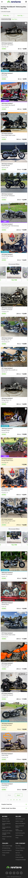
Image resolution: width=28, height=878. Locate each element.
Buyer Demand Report (20, 826)
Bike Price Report (20, 823)
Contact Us (19, 855)
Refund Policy (19, 835)
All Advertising (6, 848)
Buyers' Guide (6, 821)
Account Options (6, 850)
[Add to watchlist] (26, 23)
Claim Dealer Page (7, 845)
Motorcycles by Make (6, 827)
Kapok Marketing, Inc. (17, 874)
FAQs (3, 839)
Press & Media (19, 857)
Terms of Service (20, 848)
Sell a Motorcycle (20, 819)
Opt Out (18, 852)
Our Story (18, 845)
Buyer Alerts (5, 819)
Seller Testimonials (19, 830)
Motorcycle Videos (7, 830)
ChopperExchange (21, 859)
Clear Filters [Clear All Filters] (14, 19)
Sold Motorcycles (20, 833)
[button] (5, 19)
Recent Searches (6, 836)
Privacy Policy (19, 850)
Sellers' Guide (19, 821)
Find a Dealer (5, 852)
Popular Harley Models (6, 833)
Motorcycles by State (6, 824)
